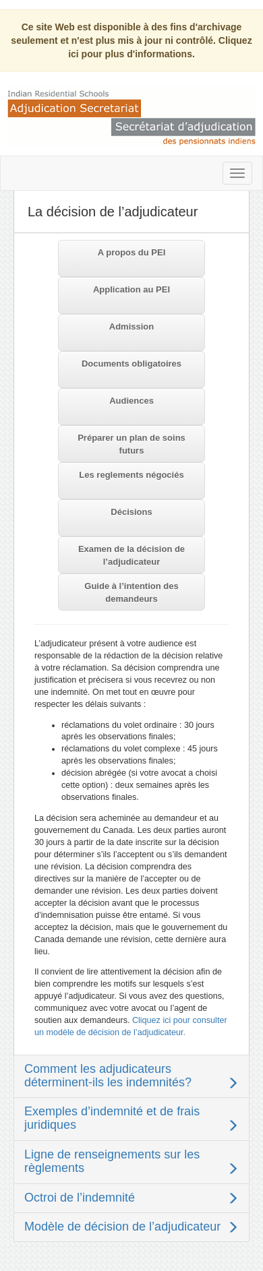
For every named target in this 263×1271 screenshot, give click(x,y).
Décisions (131, 512)
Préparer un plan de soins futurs (131, 444)
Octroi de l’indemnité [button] (79, 1197)
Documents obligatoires (131, 364)
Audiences (131, 401)
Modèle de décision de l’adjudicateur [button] (122, 1226)
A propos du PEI (132, 252)
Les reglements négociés (131, 475)
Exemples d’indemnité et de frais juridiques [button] (112, 1118)
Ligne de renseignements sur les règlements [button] (112, 1161)
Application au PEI (131, 289)
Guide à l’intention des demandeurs (131, 592)
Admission (131, 326)
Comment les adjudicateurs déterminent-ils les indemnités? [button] (108, 1075)
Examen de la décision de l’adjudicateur (131, 555)
